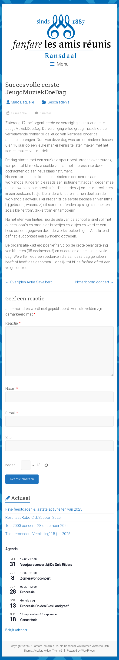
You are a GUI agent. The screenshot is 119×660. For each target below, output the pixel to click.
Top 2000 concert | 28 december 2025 (37, 525)
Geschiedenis (58, 102)
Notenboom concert (94, 282)
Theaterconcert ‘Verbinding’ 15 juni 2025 (37, 534)
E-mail (11, 413)
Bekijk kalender (16, 630)
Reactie (12, 323)
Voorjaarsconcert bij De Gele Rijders (46, 565)
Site (8, 437)
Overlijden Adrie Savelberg (29, 282)
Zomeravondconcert (35, 578)
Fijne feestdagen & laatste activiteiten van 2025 (43, 509)
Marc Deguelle (22, 102)
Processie (27, 592)
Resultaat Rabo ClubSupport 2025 (33, 517)
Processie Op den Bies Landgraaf (44, 606)
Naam (11, 388)
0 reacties (42, 113)
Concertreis (28, 620)
